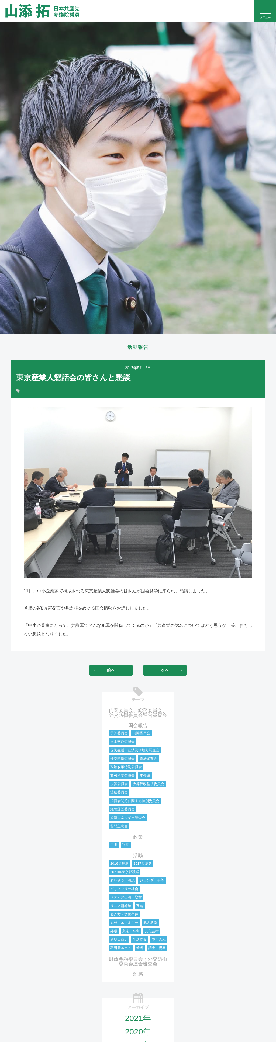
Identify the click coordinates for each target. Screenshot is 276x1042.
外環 (113, 932)
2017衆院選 (142, 864)
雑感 (138, 974)
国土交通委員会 (122, 742)
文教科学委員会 (122, 776)
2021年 (138, 1018)
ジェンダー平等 (152, 881)
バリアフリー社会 (124, 889)
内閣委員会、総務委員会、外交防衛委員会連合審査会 (138, 713)
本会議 (145, 776)
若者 (139, 948)
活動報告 (138, 347)
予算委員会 (119, 734)
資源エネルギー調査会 (127, 818)
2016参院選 (119, 864)
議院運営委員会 (122, 810)
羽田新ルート (120, 948)
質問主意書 (119, 827)
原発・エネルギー (124, 923)
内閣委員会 (141, 734)
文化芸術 (152, 932)
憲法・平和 (131, 932)
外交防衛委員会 (122, 759)
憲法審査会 (148, 759)
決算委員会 (119, 784)
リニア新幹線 (120, 906)
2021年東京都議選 (124, 872)
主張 (113, 845)
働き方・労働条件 (124, 915)
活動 (138, 856)
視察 (125, 845)
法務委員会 (119, 793)
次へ (165, 670)
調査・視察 (157, 948)
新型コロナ (119, 940)
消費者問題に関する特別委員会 (134, 801)
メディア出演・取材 (126, 898)
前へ (111, 670)
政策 (138, 837)
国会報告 (138, 726)
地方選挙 (150, 923)
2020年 (138, 1032)
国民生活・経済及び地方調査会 (134, 751)
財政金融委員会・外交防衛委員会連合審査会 (138, 962)
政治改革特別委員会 (126, 767)
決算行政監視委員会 (148, 784)
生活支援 (140, 940)
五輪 (139, 906)
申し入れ (159, 940)
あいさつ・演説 (122, 881)
